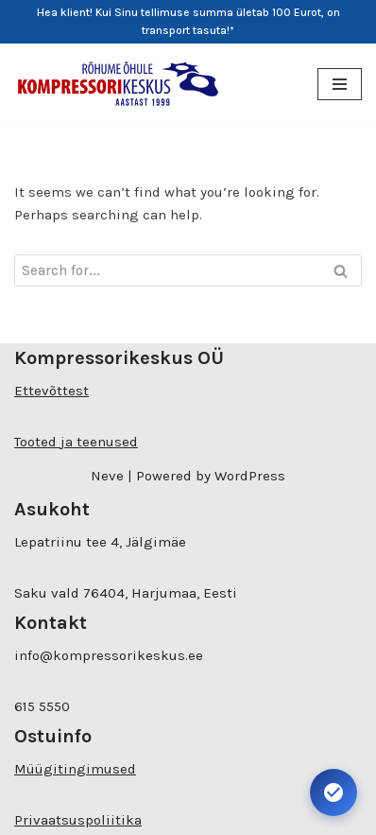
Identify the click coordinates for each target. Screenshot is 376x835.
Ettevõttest (51, 390)
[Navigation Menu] (339, 84)
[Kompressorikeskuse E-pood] (118, 84)
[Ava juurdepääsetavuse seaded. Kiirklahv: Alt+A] (333, 792)
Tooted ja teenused (76, 441)
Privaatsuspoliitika (78, 819)
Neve (107, 475)
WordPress (249, 475)
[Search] (166, 270)
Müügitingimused (75, 768)
